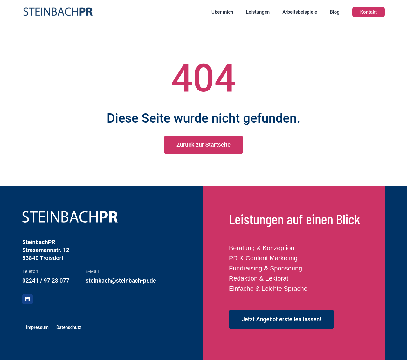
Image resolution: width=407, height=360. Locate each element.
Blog (334, 12)
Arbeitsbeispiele (299, 12)
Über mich (222, 12)
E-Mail (92, 271)
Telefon (30, 271)
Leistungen (258, 12)
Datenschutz (68, 327)
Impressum (37, 327)
